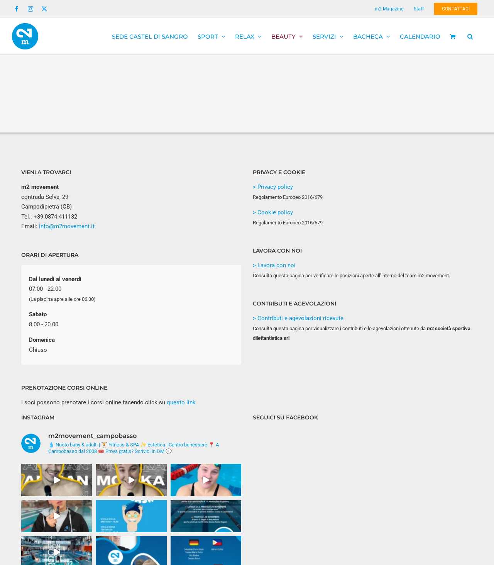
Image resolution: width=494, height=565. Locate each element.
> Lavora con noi (274, 265)
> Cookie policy (273, 212)
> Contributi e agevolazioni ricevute (298, 318)
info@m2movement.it (67, 226)
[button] (470, 36)
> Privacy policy (273, 186)
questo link (181, 402)
